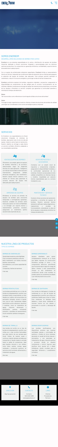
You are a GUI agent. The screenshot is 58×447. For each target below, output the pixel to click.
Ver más (34, 279)
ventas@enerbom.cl (29, 398)
